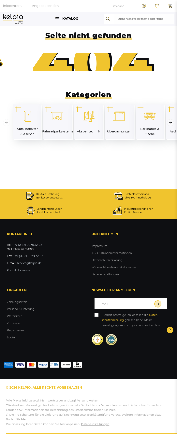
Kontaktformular (18, 270)
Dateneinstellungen (105, 274)
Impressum (99, 246)
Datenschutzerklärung (107, 260)
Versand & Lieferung (21, 309)
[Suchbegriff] (144, 19)
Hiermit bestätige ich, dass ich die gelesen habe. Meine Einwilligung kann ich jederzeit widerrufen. (130, 320)
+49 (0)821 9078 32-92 (27, 245)
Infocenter (12, 6)
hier (112, 410)
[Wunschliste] (157, 6)
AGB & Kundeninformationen (112, 253)
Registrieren (15, 330)
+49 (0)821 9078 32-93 (28, 256)
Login (11, 337)
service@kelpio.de (29, 263)
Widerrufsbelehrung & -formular (114, 267)
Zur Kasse (13, 323)
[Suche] (109, 19)
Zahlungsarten (17, 302)
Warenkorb (14, 316)
